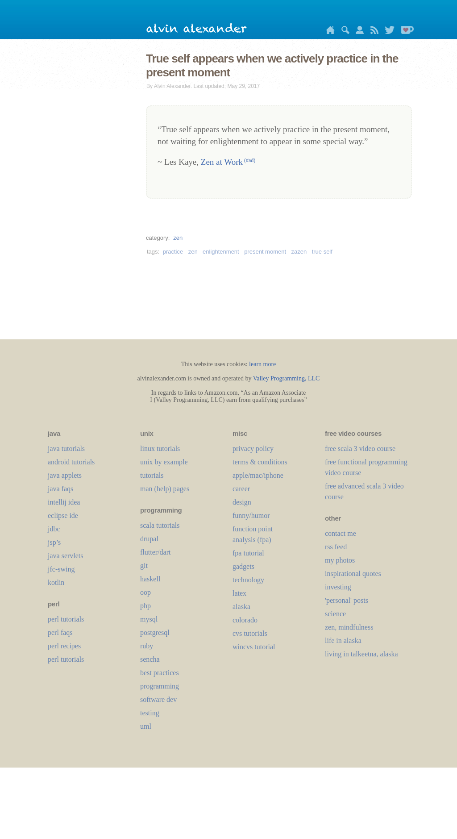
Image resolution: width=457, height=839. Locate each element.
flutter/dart (155, 552)
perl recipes (64, 646)
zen (178, 237)
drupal (149, 539)
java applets (65, 475)
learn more (262, 364)
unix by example (164, 462)
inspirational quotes (353, 573)
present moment (265, 251)
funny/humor (251, 515)
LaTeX (239, 593)
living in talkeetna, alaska (361, 654)
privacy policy (253, 448)
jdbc (54, 529)
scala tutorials (159, 525)
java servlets (65, 555)
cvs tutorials (250, 633)
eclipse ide (63, 515)
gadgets (243, 566)
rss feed (336, 547)
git (144, 565)
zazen (299, 251)
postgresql (155, 632)
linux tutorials (160, 448)
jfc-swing (61, 569)
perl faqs (60, 632)
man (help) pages (164, 489)
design (242, 502)
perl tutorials (66, 619)
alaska (241, 606)
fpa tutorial (248, 553)
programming (159, 686)
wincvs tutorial (254, 647)
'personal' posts (346, 600)
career (241, 489)
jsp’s (54, 542)
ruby (146, 646)
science (335, 614)
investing (338, 587)
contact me (340, 533)
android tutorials (71, 462)
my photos (340, 560)
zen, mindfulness (349, 627)
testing (149, 713)
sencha (150, 659)
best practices (159, 672)
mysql (149, 619)
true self (322, 251)
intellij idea (64, 502)
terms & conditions (260, 462)
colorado (245, 620)
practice (173, 251)
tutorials (151, 475)
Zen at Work (228, 162)
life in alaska (343, 640)
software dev (158, 699)
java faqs (60, 489)
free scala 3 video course (360, 448)
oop (145, 592)
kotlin (56, 582)
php (145, 605)
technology (248, 580)
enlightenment (221, 251)
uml (145, 726)
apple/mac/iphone (258, 475)
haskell (150, 579)
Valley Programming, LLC (286, 378)
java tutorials (66, 448)
